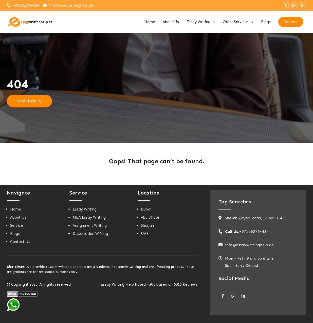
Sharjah (147, 225)
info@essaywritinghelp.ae (70, 5)
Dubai (146, 209)
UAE (145, 233)
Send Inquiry (29, 101)
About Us (171, 22)
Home (149, 22)
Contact (291, 22)
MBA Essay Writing (89, 217)
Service (16, 225)
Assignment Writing (90, 225)
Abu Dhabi (150, 217)
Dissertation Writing (90, 233)
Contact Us (20, 241)
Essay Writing (198, 22)
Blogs (266, 22)
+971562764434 (25, 5)
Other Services (236, 22)
